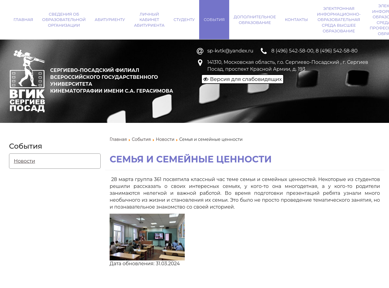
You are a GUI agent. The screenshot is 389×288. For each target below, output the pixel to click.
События (214, 19)
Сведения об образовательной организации (64, 20)
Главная (23, 19)
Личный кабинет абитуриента (149, 20)
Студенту (184, 19)
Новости (24, 161)
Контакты (296, 19)
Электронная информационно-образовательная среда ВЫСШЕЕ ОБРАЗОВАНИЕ (339, 19)
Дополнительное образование (255, 19)
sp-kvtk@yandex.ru (230, 51)
